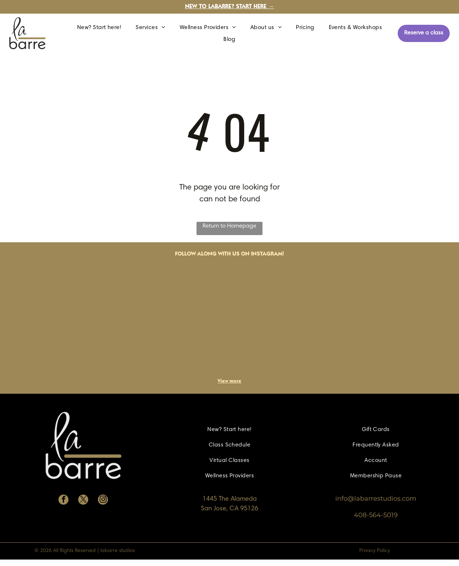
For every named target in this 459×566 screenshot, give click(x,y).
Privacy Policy (374, 550)
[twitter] (83, 500)
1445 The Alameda (230, 499)
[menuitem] (99, 27)
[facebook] (63, 500)
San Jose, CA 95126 (229, 509)
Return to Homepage (229, 226)
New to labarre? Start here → (229, 7)
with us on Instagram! (251, 254)
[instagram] (103, 500)
